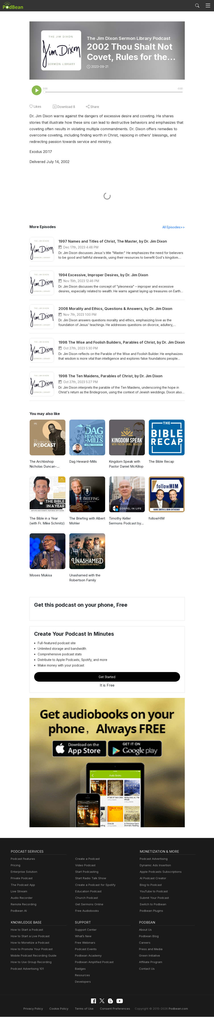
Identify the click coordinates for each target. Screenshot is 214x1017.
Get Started (107, 677)
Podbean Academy (87, 956)
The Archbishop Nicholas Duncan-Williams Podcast (42, 465)
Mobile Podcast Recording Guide (32, 956)
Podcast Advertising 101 (26, 969)
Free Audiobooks (86, 911)
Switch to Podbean (152, 904)
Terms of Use (86, 1009)
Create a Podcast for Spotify (93, 885)
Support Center (85, 930)
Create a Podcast (86, 859)
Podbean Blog (148, 936)
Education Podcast (87, 891)
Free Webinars (84, 943)
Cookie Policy (63, 1009)
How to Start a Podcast (26, 930)
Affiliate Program (150, 962)
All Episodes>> (174, 227)
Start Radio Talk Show (89, 878)
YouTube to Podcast (153, 891)
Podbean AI (18, 911)
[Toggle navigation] (208, 5)
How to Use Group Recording (30, 962)
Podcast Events (85, 949)
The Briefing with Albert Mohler (86, 521)
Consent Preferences (115, 1009)
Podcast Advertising (153, 859)
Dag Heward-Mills (82, 462)
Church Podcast (85, 898)
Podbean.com (173, 1009)
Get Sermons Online (88, 904)
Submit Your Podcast (153, 898)
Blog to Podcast (150, 885)
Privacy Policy (38, 1009)
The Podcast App (22, 885)
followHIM (156, 519)
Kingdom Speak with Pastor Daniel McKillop (126, 464)
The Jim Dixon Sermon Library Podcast (128, 38)
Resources (82, 975)
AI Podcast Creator (152, 878)
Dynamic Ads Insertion (154, 865)
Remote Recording (23, 904)
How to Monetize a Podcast (29, 943)
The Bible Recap (161, 462)
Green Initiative (149, 956)
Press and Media (150, 949)
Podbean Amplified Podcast (93, 962)
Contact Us (146, 969)
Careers (144, 943)
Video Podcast (84, 865)
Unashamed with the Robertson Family (84, 578)
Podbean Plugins (151, 911)
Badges (80, 969)
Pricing (15, 865)
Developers (82, 982)
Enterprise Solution (23, 872)
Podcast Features (22, 859)
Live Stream (18, 891)
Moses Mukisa (40, 576)
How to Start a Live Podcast (29, 936)
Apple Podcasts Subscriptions (159, 872)
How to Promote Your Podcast (30, 949)
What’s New (83, 936)
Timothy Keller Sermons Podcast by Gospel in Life (127, 521)
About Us (145, 930)
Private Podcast (21, 878)
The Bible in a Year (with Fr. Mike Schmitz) (47, 521)
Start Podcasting (86, 872)
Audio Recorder (21, 898)
